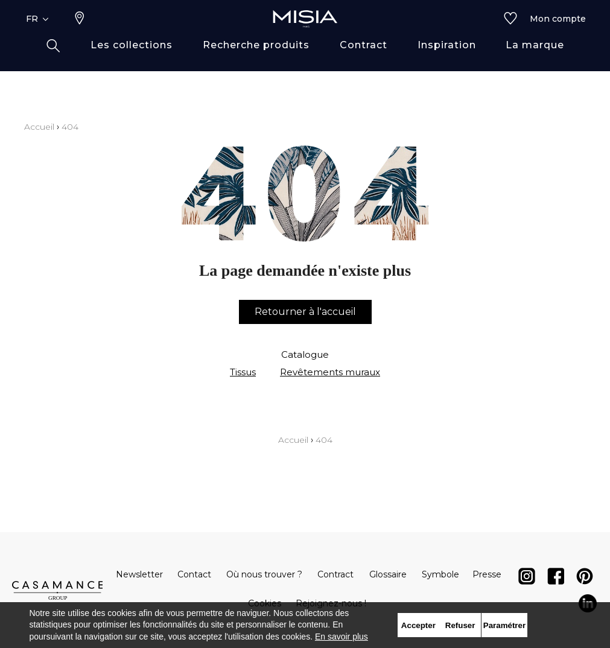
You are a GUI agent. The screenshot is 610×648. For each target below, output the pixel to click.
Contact (194, 574)
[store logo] (305, 37)
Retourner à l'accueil (305, 311)
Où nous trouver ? (264, 574)
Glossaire (388, 574)
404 (70, 126)
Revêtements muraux (330, 372)
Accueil (39, 126)
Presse (486, 574)
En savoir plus (341, 636)
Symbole (440, 574)
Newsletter (139, 574)
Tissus (243, 372)
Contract (335, 574)
